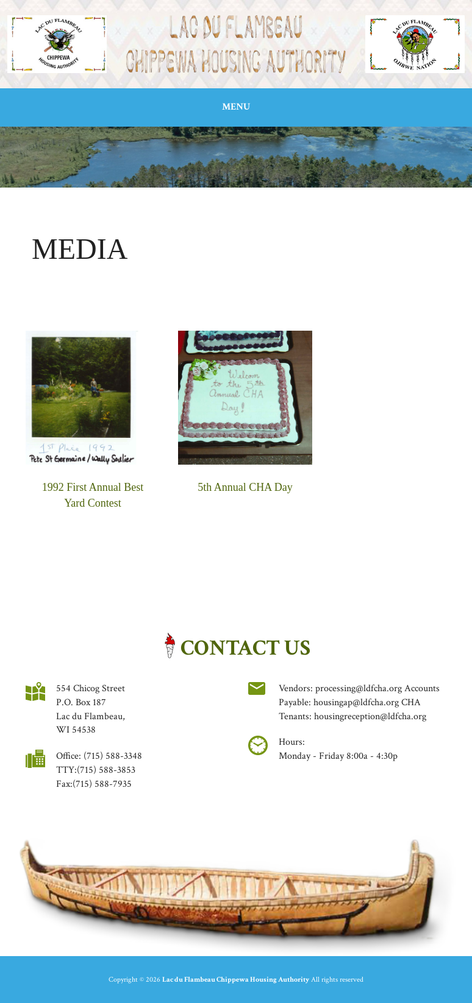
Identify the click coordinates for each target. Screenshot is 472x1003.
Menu (236, 106)
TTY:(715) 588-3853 (95, 770)
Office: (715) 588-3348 (99, 756)
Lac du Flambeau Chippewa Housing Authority (235, 979)
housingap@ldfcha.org (356, 702)
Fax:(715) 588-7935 (94, 784)
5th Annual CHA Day (245, 487)
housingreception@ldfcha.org (370, 716)
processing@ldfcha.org (358, 688)
